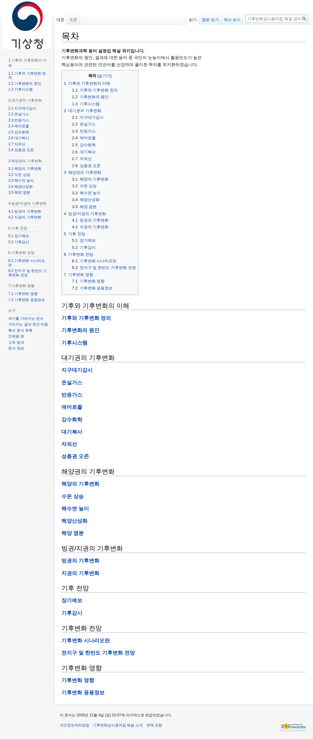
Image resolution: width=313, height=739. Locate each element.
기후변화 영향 (77, 680)
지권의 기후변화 (80, 573)
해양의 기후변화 (80, 484)
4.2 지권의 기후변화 (24, 217)
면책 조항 (154, 725)
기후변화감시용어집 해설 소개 (118, 725)
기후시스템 (74, 343)
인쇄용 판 (16, 336)
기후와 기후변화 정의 (86, 318)
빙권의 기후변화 (80, 561)
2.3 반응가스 (18, 120)
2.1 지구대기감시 (22, 108)
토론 (73, 19)
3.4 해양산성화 (20, 187)
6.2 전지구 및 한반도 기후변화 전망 (27, 273)
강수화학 (71, 420)
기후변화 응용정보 (83, 693)
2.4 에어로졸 (18, 126)
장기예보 (71, 600)
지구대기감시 (77, 370)
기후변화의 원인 (80, 330)
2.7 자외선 (16, 144)
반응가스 (71, 395)
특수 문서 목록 (20, 330)
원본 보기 (210, 19)
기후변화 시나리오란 (85, 641)
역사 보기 (232, 19)
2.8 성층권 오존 (21, 150)
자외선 (69, 444)
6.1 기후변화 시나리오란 (26, 263)
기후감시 (71, 613)
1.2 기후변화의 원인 (24, 83)
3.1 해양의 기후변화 (24, 168)
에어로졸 (71, 407)
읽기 (193, 19)
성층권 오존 (75, 456)
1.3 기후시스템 (20, 89)
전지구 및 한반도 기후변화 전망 (98, 653)
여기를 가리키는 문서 (25, 318)
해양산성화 (74, 521)
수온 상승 (72, 496)
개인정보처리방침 (74, 725)
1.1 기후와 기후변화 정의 (27, 75)
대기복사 (71, 432)
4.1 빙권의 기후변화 (24, 211)
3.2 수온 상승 (19, 175)
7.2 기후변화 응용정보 (26, 300)
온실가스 (71, 383)
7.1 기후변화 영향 (22, 294)
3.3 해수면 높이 (21, 180)
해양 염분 (72, 533)
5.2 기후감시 (18, 242)
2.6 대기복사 (18, 138)
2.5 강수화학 (18, 132)
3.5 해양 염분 (19, 192)
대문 (60, 19)
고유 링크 (16, 342)
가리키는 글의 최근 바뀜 (28, 324)
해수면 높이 (75, 509)
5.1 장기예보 (18, 236)
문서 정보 (16, 348)
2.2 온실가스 (18, 114)
